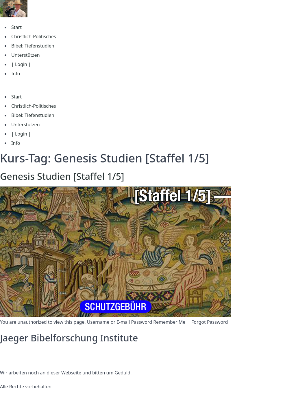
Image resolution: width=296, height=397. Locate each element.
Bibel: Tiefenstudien (32, 46)
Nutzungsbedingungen (25, 359)
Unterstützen (25, 55)
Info (15, 73)
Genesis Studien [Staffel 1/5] (62, 176)
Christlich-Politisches (33, 36)
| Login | (21, 64)
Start (16, 27)
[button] (148, 85)
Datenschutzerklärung (24, 352)
